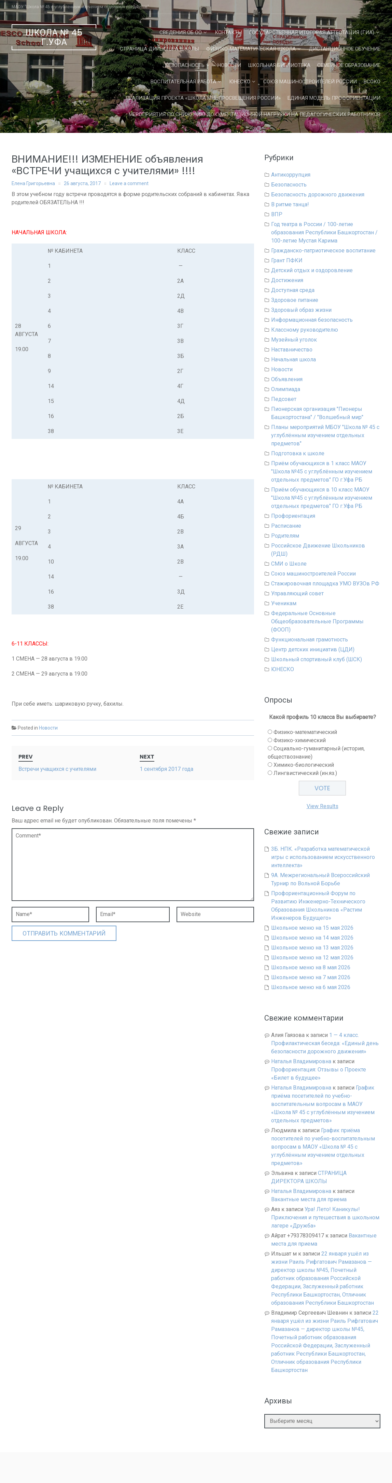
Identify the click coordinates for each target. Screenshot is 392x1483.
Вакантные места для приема (309, 1199)
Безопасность (185, 65)
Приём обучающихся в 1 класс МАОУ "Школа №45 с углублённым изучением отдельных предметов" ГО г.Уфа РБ (321, 471)
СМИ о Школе (289, 563)
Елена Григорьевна (33, 183)
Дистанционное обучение (344, 49)
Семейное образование (348, 65)
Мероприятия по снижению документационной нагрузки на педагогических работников (254, 114)
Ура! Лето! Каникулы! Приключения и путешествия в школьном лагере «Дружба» (325, 1217)
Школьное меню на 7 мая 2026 (310, 977)
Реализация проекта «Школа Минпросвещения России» (203, 98)
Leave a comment (129, 183)
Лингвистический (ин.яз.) (305, 773)
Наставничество (291, 349)
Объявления (287, 379)
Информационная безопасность (312, 320)
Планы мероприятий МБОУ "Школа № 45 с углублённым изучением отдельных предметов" (325, 435)
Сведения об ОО (180, 32)
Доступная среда (292, 290)
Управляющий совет (297, 593)
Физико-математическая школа (251, 49)
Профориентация (293, 516)
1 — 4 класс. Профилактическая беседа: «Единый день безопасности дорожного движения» (325, 1043)
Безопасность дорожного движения (317, 194)
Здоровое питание (294, 300)
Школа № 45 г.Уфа (54, 37)
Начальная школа (293, 359)
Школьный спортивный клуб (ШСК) (316, 659)
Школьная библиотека (279, 65)
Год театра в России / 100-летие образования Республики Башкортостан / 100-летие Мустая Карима (324, 232)
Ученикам (283, 603)
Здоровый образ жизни (301, 310)
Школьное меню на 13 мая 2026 (312, 947)
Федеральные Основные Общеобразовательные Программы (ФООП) (317, 621)
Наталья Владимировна (301, 1061)
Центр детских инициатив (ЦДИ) (312, 649)
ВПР (276, 214)
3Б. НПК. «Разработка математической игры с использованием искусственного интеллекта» (323, 857)
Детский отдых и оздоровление (312, 270)
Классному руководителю (304, 330)
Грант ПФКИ (287, 260)
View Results (322, 806)
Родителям (285, 535)
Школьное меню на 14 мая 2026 (312, 937)
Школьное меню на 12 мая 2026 (312, 957)
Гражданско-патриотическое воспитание (323, 250)
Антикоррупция (290, 174)
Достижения (287, 280)
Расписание (286, 526)
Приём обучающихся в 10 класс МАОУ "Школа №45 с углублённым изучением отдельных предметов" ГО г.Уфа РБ (321, 497)
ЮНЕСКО (239, 82)
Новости (229, 65)
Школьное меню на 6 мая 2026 (310, 987)
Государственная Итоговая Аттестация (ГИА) (311, 32)
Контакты (228, 32)
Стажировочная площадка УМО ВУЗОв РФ (325, 583)
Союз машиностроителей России (310, 82)
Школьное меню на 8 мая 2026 (310, 967)
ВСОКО (372, 82)
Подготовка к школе (297, 453)
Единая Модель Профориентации (334, 98)
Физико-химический (300, 740)
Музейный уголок (294, 339)
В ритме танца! (290, 204)
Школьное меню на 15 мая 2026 (312, 928)
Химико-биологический (304, 765)
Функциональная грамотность (309, 639)
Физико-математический (305, 732)
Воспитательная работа (183, 82)
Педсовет (283, 399)
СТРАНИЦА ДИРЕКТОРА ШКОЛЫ (159, 49)
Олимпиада (285, 389)
